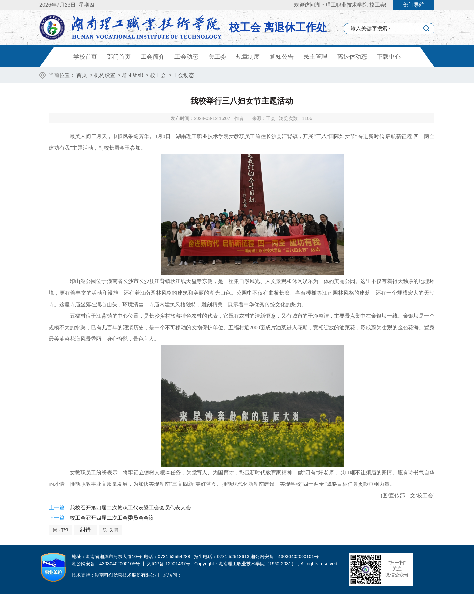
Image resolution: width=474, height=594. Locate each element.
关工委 (217, 56)
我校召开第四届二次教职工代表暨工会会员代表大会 (130, 507)
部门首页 (119, 56)
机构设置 (104, 75)
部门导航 (413, 5)
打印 (63, 529)
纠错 (85, 529)
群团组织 (132, 75)
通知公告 (282, 56)
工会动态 (186, 56)
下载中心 (389, 56)
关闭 (113, 529)
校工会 (158, 75)
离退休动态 (352, 56)
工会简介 (153, 56)
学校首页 (85, 56)
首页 (81, 75)
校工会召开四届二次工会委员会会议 (112, 518)
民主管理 (315, 56)
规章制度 (248, 56)
